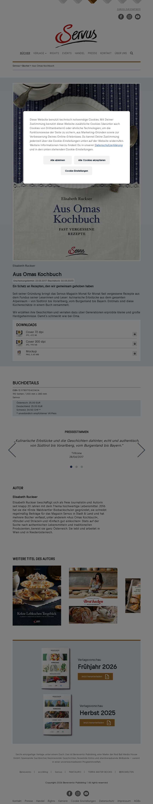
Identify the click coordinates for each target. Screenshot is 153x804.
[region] (76, 147)
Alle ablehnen (57, 160)
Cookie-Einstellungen (76, 171)
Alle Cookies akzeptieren (91, 160)
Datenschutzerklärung (109, 145)
